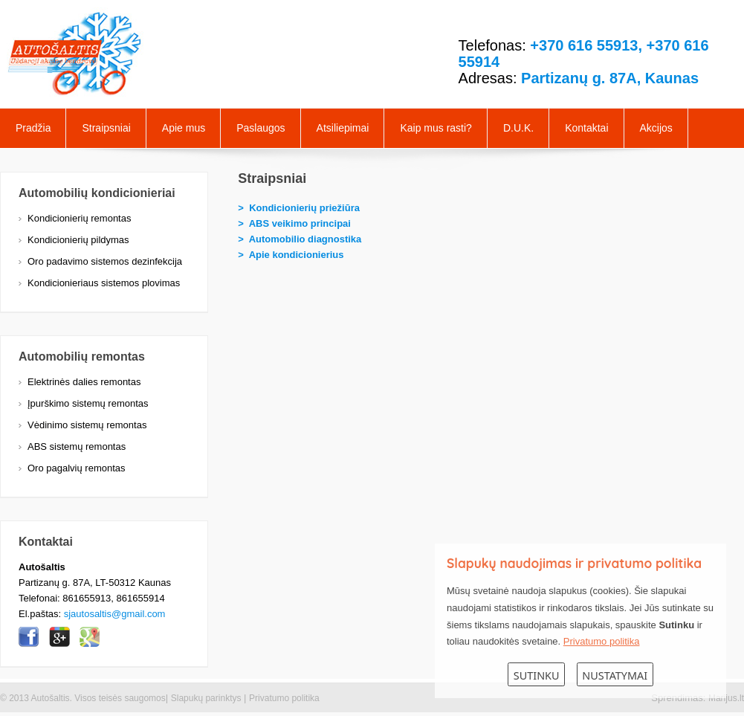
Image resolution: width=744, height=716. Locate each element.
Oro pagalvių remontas (77, 468)
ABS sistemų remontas (77, 446)
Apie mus (183, 128)
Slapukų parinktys (206, 698)
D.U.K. (518, 128)
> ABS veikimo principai (294, 223)
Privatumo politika (284, 698)
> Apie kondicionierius (290, 254)
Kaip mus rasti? (435, 128)
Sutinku (537, 675)
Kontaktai (586, 128)
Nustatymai (614, 675)
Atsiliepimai (343, 128)
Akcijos (656, 128)
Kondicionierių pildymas (78, 239)
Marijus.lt (726, 698)
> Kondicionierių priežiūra (299, 207)
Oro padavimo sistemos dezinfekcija (105, 261)
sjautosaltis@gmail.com (115, 613)
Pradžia (33, 128)
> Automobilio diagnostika (299, 239)
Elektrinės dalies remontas (84, 381)
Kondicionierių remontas (79, 218)
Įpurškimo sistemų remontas (88, 403)
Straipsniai (106, 128)
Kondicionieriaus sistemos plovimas (104, 282)
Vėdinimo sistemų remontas (87, 424)
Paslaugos (260, 128)
